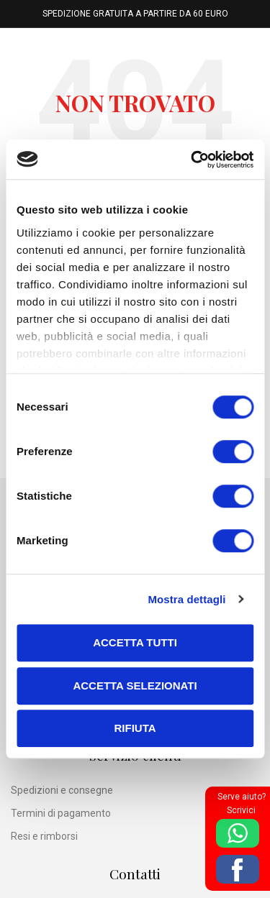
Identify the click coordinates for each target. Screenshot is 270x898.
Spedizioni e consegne (62, 790)
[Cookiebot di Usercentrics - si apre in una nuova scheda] (192, 159)
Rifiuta (135, 728)
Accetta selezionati (135, 685)
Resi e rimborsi (44, 836)
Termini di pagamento (61, 813)
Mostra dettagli (186, 599)
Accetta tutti (135, 642)
